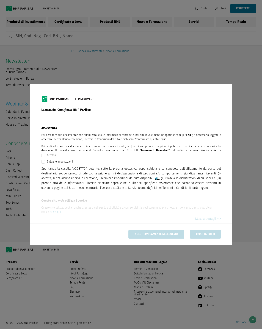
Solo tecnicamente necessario (156, 234)
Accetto (51, 155)
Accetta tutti (205, 234)
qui (157, 178)
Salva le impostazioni (60, 161)
